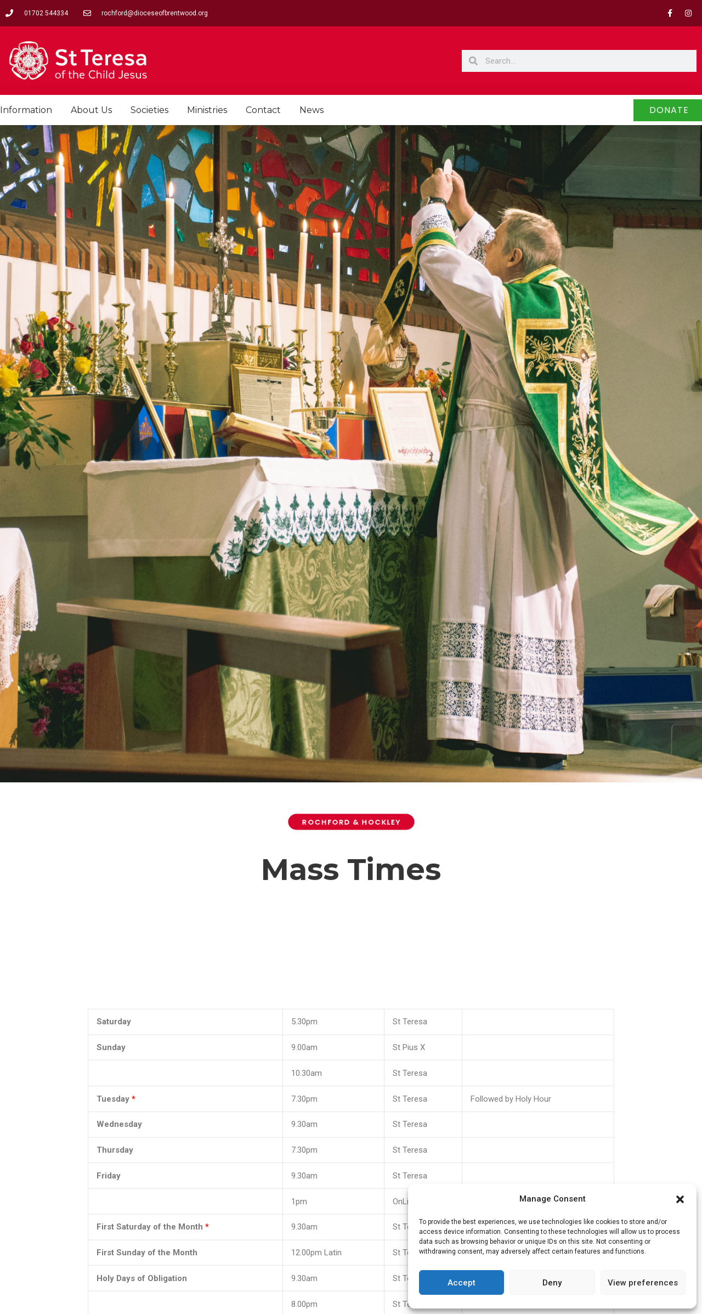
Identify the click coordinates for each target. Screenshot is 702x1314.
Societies (149, 110)
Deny (552, 1283)
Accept (461, 1283)
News (311, 110)
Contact (263, 110)
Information (26, 110)
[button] (680, 1199)
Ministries (207, 110)
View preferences (643, 1283)
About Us (91, 110)
